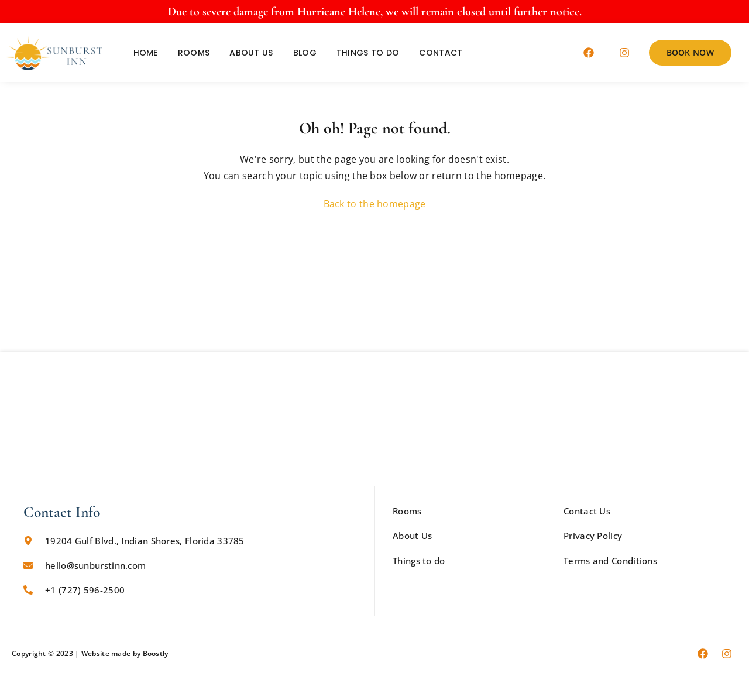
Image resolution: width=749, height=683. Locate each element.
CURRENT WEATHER (374, 308)
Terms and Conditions (610, 561)
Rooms (194, 53)
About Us (251, 53)
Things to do (368, 53)
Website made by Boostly (125, 653)
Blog (305, 53)
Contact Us (587, 511)
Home (145, 53)
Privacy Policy (593, 535)
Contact (440, 53)
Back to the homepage (375, 203)
